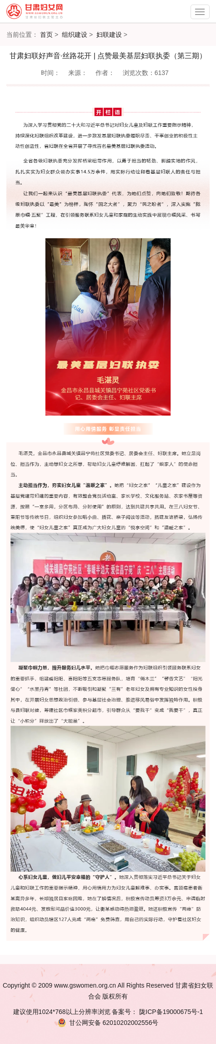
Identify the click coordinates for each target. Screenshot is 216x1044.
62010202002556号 (108, 1022)
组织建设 (74, 34)
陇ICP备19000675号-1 (170, 1011)
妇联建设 (109, 34)
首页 (46, 34)
